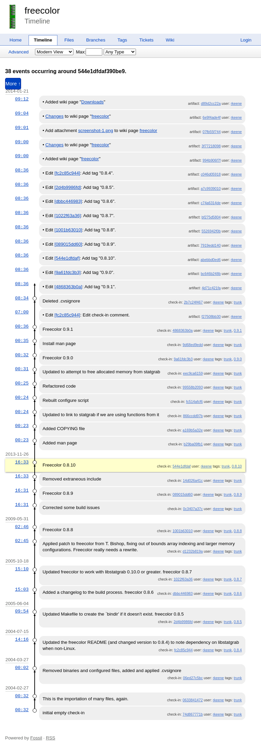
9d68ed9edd (192, 345)
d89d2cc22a (211, 103)
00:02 (22, 668)
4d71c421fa (211, 288)
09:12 (22, 99)
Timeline (43, 40)
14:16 (22, 639)
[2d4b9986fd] (67, 187)
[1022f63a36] (67, 215)
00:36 (22, 326)
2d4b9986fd (183, 622)
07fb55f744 (212, 132)
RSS (50, 737)
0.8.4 (238, 650)
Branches (95, 40)
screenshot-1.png (95, 130)
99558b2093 (192, 387)
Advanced (18, 51)
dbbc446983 (183, 593)
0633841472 (192, 700)
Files (69, 40)
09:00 (22, 142)
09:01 (22, 128)
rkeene (236, 103)
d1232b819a (192, 551)
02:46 (22, 527)
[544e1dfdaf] (67, 258)
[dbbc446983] (68, 201)
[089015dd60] (68, 244)
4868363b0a (183, 330)
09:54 (22, 611)
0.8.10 (237, 466)
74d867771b (192, 714)
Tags (122, 40)
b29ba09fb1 (193, 444)
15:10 (22, 569)
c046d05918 (211, 174)
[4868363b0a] (68, 286)
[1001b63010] (68, 229)
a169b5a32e (192, 430)
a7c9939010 (211, 188)
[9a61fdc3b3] (67, 272)
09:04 (22, 113)
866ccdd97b (193, 416)
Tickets (146, 40)
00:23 (22, 426)
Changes (55, 116)
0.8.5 (238, 622)
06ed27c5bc (193, 678)
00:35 (22, 341)
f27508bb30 (211, 316)
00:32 (22, 355)
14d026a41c (193, 480)
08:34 (22, 298)
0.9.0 (238, 359)
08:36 (22, 170)
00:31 (22, 369)
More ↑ (13, 83)
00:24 (22, 397)
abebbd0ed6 (211, 260)
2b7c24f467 (193, 302)
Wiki (170, 40)
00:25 (22, 383)
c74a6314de (211, 203)
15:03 (22, 589)
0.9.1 (238, 330)
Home (16, 40)
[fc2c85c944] (67, 173)
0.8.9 (238, 494)
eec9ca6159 (193, 373)
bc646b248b (211, 274)
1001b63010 (183, 531)
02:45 (22, 541)
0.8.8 (238, 531)
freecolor (42, 10)
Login (245, 40)
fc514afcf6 (194, 401)
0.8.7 (238, 579)
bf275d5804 (211, 217)
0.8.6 (238, 593)
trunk (238, 302)
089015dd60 (183, 494)
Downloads (92, 101)
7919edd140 (211, 245)
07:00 (22, 312)
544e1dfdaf (182, 466)
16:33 (22, 462)
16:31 (22, 490)
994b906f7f (212, 160)
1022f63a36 (183, 579)
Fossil (36, 737)
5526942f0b (211, 231)
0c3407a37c (193, 509)
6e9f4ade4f (212, 117)
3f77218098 (211, 146)
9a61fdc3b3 (183, 359)
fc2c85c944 (183, 650)
